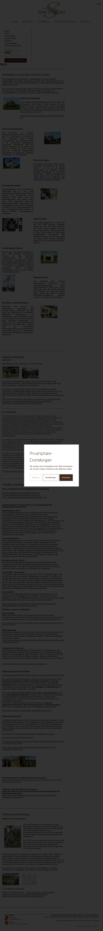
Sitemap (96, 920)
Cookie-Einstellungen (83, 920)
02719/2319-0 (51, 917)
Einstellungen (50, 446)
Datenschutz (70, 920)
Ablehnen (36, 446)
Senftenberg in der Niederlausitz (15, 918)
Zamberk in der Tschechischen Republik (18, 923)
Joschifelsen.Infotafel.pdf (13, 889)
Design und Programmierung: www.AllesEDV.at (87, 926)
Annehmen (66, 446)
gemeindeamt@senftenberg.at (88, 917)
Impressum (61, 920)
